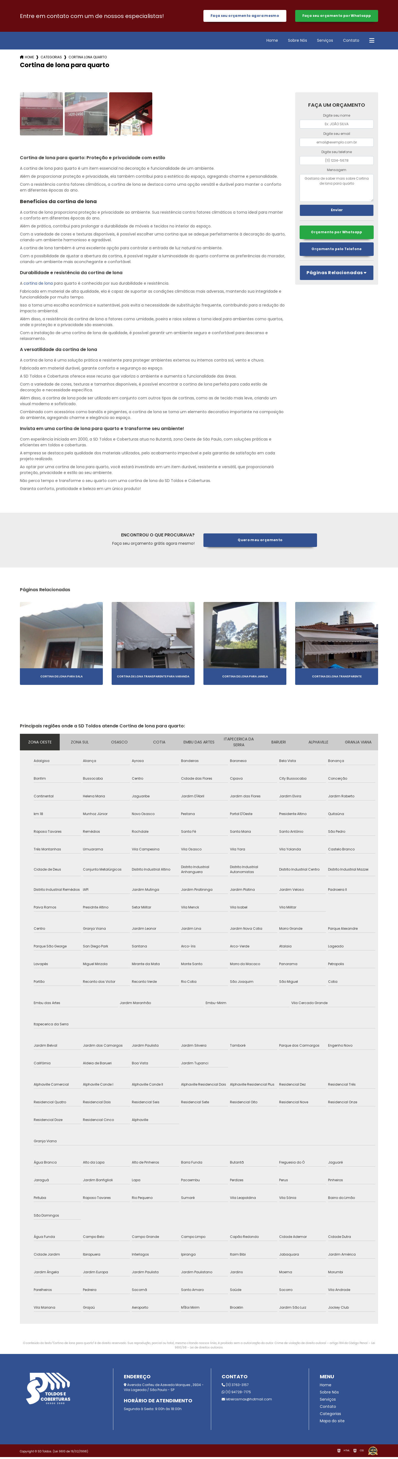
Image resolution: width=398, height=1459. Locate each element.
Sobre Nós (297, 42)
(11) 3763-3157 (235, 1386)
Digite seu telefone (336, 153)
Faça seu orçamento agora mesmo (245, 16)
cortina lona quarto (88, 59)
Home (272, 42)
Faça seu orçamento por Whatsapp (337, 16)
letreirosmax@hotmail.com (247, 1401)
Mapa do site (332, 1422)
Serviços (325, 42)
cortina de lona (38, 285)
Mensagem (336, 171)
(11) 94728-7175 (236, 1394)
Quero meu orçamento (260, 541)
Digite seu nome (336, 117)
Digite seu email (336, 135)
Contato (351, 42)
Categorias (51, 59)
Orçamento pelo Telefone (336, 252)
